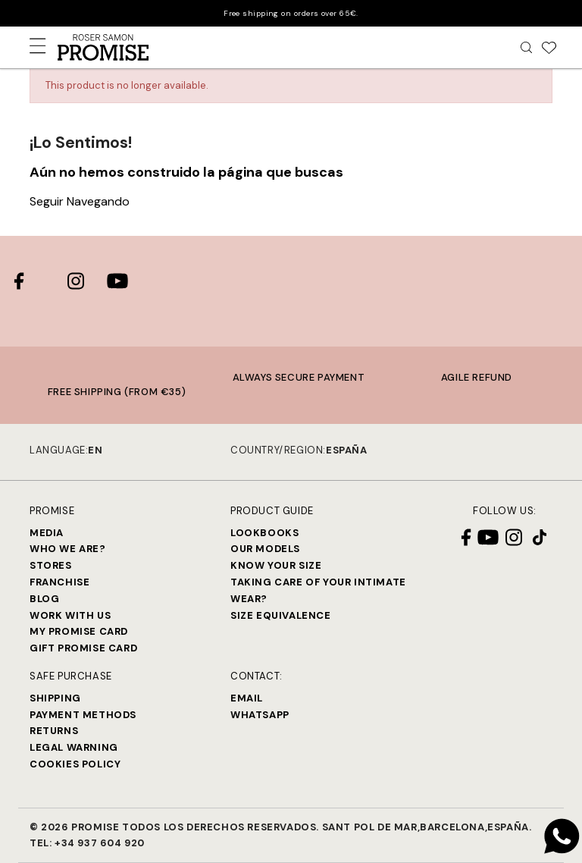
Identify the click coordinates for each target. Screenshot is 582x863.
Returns (54, 730)
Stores (51, 565)
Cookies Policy (75, 764)
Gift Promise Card (83, 648)
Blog (44, 598)
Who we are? (68, 548)
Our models (265, 548)
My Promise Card (79, 631)
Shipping (55, 698)
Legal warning (74, 747)
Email (246, 698)
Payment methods (83, 714)
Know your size (275, 565)
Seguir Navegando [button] (80, 201)
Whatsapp (259, 714)
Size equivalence (280, 615)
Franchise (59, 582)
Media (47, 532)
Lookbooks (264, 532)
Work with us (70, 615)
